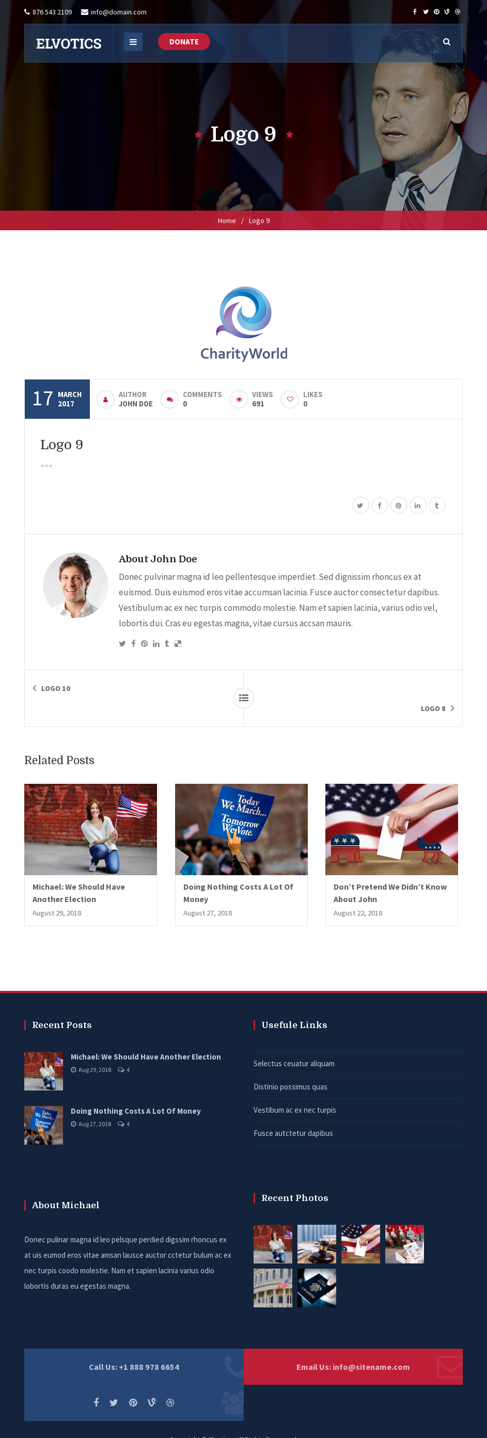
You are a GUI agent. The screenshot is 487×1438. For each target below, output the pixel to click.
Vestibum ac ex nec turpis (295, 1090)
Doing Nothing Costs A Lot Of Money (136, 1091)
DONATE (184, 41)
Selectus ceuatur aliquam (294, 1043)
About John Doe (158, 559)
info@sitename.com (371, 1346)
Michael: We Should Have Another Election (146, 1036)
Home (227, 220)
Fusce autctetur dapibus (293, 1113)
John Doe (136, 403)
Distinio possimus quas (290, 1066)
